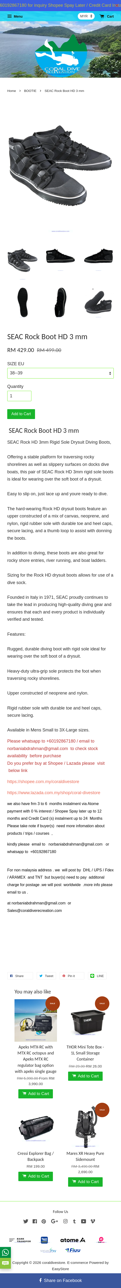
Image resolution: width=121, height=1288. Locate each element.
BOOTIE (30, 91)
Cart (107, 16)
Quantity (15, 386)
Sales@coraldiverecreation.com (34, 911)
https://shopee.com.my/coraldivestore (43, 781)
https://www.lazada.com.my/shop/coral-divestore (53, 792)
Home (11, 91)
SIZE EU (15, 363)
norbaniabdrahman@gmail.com (37, 748)
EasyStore (60, 1269)
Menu (14, 16)
